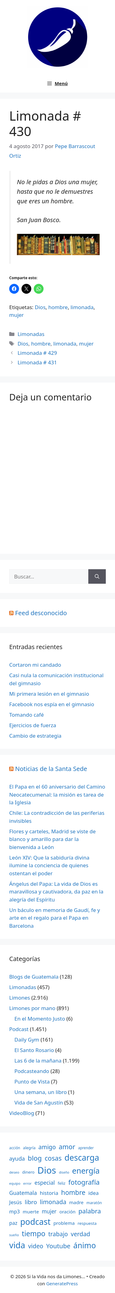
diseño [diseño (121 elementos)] (64, 1172)
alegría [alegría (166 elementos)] (29, 1147)
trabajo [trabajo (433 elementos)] (58, 1234)
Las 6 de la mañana (37, 1060)
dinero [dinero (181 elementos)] (28, 1172)
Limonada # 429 (37, 352)
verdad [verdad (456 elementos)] (80, 1234)
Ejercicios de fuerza (32, 725)
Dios (40, 307)
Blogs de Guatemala (34, 976)
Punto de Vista (32, 1081)
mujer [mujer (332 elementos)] (49, 1211)
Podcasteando (31, 1071)
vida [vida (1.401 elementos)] (17, 1245)
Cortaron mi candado (35, 664)
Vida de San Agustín (38, 1102)
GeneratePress (62, 1283)
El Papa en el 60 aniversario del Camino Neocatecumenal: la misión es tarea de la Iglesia (57, 794)
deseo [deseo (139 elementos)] (14, 1172)
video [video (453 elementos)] (35, 1246)
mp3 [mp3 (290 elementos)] (14, 1211)
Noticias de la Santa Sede (51, 769)
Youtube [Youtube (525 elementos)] (58, 1245)
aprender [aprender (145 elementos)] (86, 1147)
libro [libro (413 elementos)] (31, 1202)
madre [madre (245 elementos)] (76, 1202)
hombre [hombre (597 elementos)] (73, 1192)
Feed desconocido (41, 613)
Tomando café (26, 714)
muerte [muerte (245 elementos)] (31, 1211)
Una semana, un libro (40, 1092)
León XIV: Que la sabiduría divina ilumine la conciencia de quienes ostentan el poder (49, 865)
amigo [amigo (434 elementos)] (47, 1147)
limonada (82, 307)
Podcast (19, 1029)
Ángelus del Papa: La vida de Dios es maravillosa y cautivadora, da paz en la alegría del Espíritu (56, 891)
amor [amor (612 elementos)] (67, 1146)
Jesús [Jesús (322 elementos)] (15, 1202)
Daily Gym (26, 1039)
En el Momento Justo (39, 1018)
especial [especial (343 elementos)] (45, 1182)
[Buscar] (97, 576)
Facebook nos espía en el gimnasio (51, 704)
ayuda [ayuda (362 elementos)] (17, 1158)
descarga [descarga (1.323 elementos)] (81, 1157)
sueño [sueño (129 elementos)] (14, 1235)
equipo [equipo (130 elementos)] (14, 1183)
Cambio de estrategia (35, 735)
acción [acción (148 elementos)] (14, 1147)
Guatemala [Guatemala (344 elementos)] (23, 1192)
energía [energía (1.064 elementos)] (86, 1170)
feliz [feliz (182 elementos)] (61, 1183)
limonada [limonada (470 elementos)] (53, 1202)
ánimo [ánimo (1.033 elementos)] (84, 1245)
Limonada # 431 (37, 362)
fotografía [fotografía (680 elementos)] (84, 1182)
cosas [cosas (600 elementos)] (53, 1158)
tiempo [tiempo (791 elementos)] (33, 1233)
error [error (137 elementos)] (27, 1183)
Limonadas (30, 334)
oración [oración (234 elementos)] (67, 1211)
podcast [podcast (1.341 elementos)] (35, 1221)
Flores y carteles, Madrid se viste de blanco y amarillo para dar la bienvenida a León (52, 839)
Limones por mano (32, 1008)
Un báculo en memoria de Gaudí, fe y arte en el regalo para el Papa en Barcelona (54, 917)
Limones (19, 997)
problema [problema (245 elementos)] (64, 1223)
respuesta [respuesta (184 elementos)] (87, 1223)
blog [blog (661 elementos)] (35, 1158)
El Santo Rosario (34, 1050)
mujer (16, 314)
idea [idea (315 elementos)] (93, 1192)
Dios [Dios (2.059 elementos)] (46, 1170)
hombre (58, 307)
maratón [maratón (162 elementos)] (94, 1202)
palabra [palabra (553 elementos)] (90, 1211)
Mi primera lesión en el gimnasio (49, 693)
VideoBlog (21, 1113)
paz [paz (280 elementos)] (13, 1223)
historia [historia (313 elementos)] (49, 1192)
